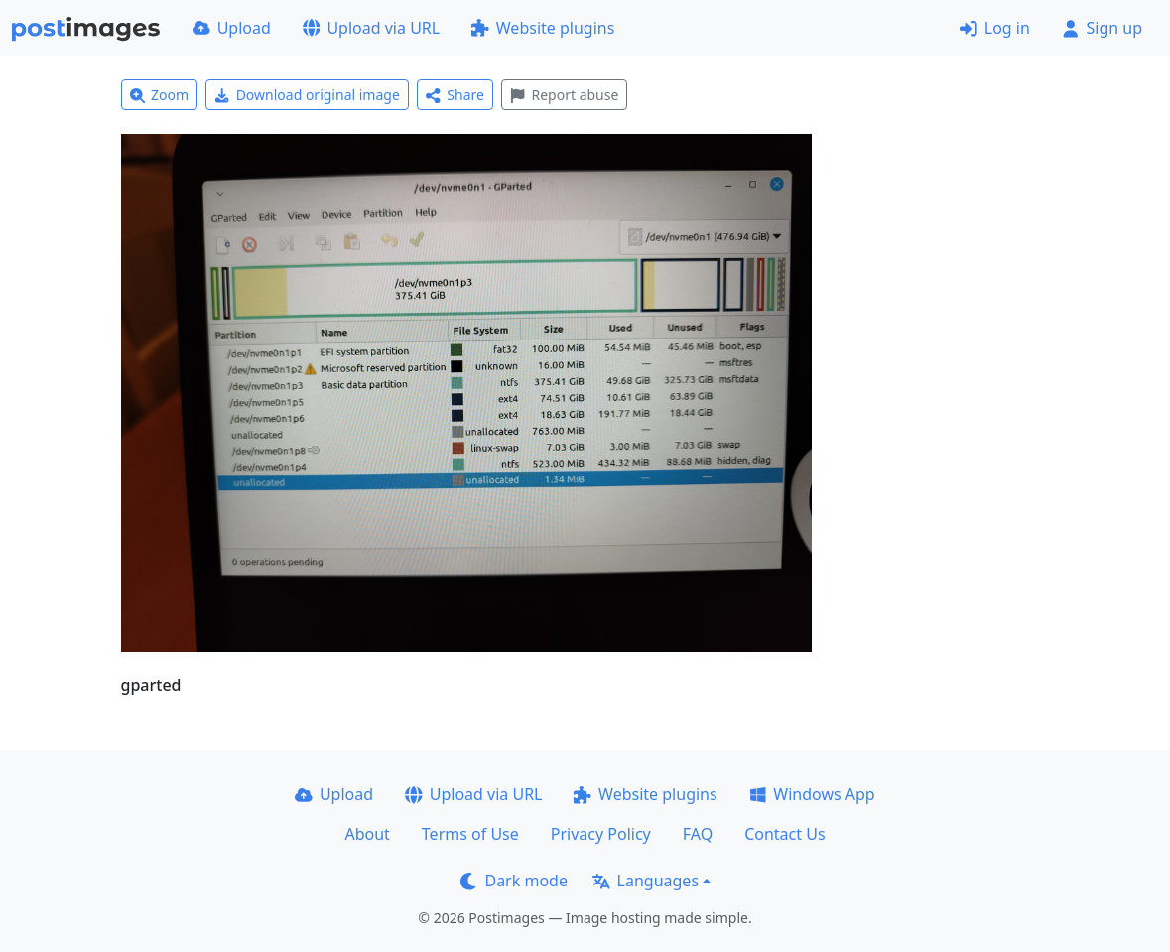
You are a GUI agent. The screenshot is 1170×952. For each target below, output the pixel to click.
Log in (995, 28)
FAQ (698, 834)
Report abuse (564, 94)
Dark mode (514, 880)
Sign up (1102, 28)
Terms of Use (470, 834)
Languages (645, 880)
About (366, 834)
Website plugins (542, 28)
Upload (232, 28)
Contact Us (784, 834)
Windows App (812, 794)
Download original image (307, 94)
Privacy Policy (601, 834)
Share (455, 94)
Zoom (160, 94)
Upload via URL (371, 28)
